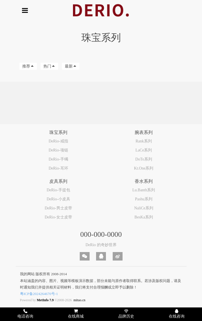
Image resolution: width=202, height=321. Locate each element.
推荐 (28, 66)
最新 (71, 66)
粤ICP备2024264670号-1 (39, 294)
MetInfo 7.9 (45, 300)
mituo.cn (79, 300)
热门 (49, 66)
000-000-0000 (101, 234)
